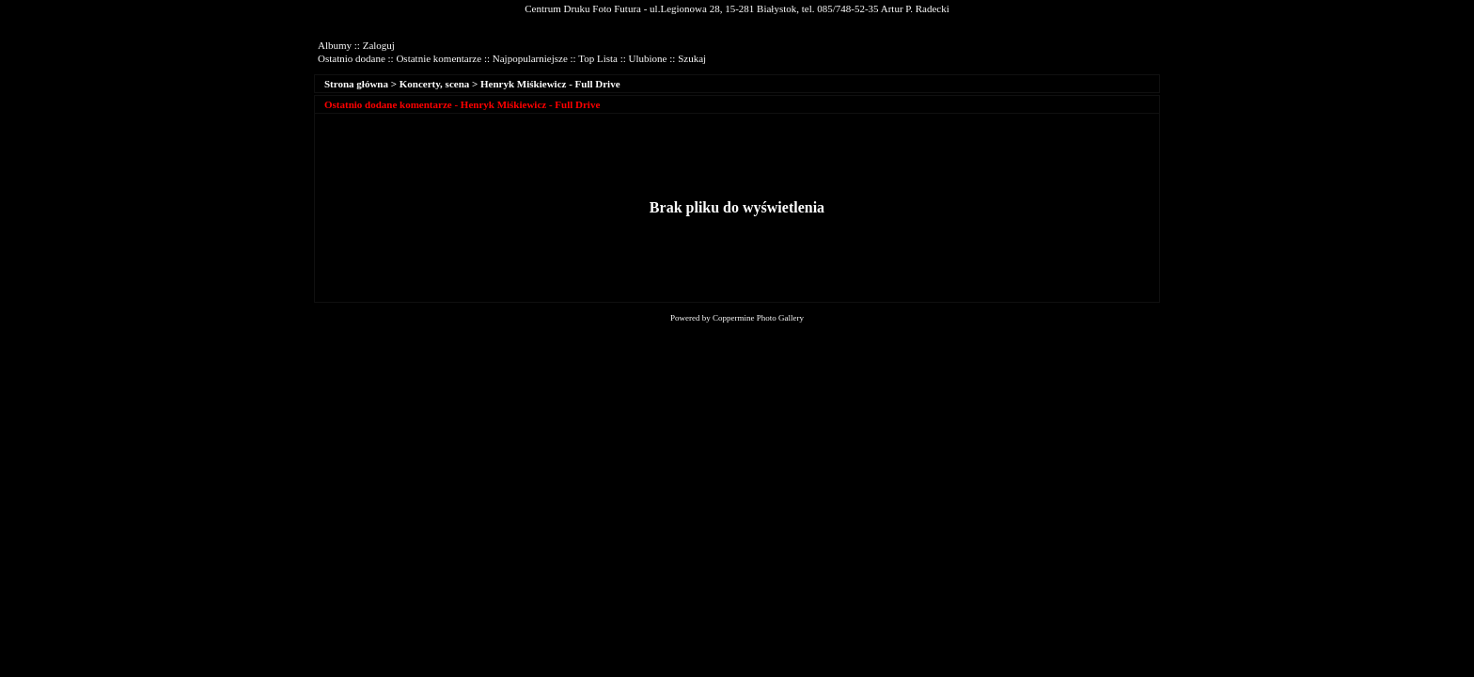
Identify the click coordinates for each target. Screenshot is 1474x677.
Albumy (335, 45)
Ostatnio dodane (351, 58)
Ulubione (648, 58)
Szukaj (692, 58)
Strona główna (356, 83)
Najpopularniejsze (530, 58)
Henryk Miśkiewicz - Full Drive (549, 83)
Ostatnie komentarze (438, 58)
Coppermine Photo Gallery (758, 318)
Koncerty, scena (435, 83)
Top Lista (598, 58)
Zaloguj (379, 45)
